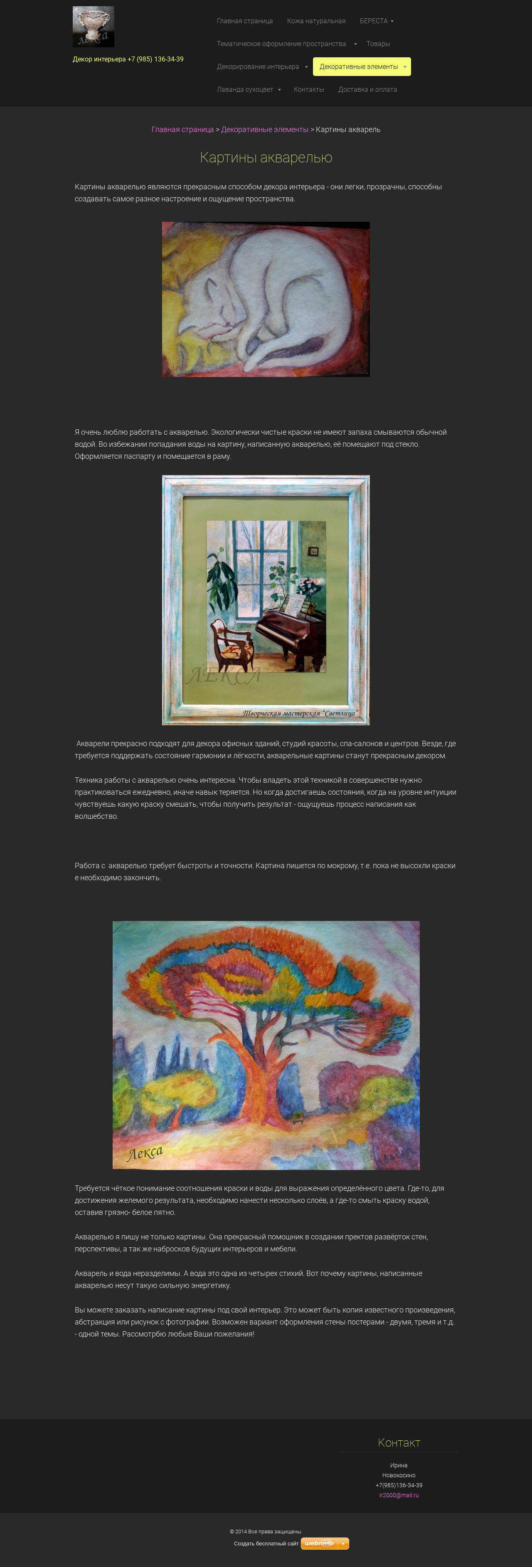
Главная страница (183, 129)
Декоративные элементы (265, 129)
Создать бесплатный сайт (266, 1543)
